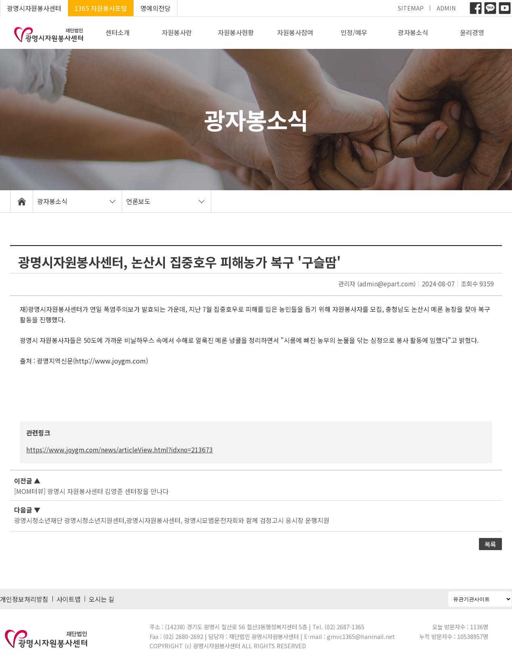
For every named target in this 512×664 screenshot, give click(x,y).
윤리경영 (472, 32)
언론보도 (138, 201)
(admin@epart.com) (386, 283)
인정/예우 (354, 32)
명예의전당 (155, 8)
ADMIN (446, 8)
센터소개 (118, 32)
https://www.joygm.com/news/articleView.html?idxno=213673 (119, 449)
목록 (490, 544)
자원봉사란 (177, 32)
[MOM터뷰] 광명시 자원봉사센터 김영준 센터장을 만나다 (91, 491)
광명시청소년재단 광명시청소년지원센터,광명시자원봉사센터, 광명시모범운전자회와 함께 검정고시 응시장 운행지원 (171, 520)
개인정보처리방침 (24, 599)
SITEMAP (411, 8)
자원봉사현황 (236, 32)
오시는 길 (101, 599)
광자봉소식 (413, 32)
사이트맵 (68, 599)
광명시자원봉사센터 (34, 8)
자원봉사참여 (295, 32)
